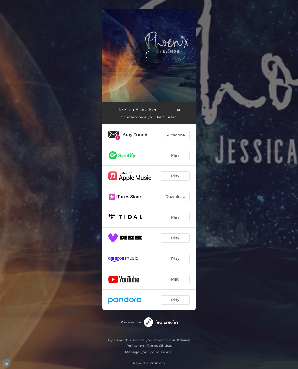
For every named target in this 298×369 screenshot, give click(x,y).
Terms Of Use (159, 345)
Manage (132, 352)
